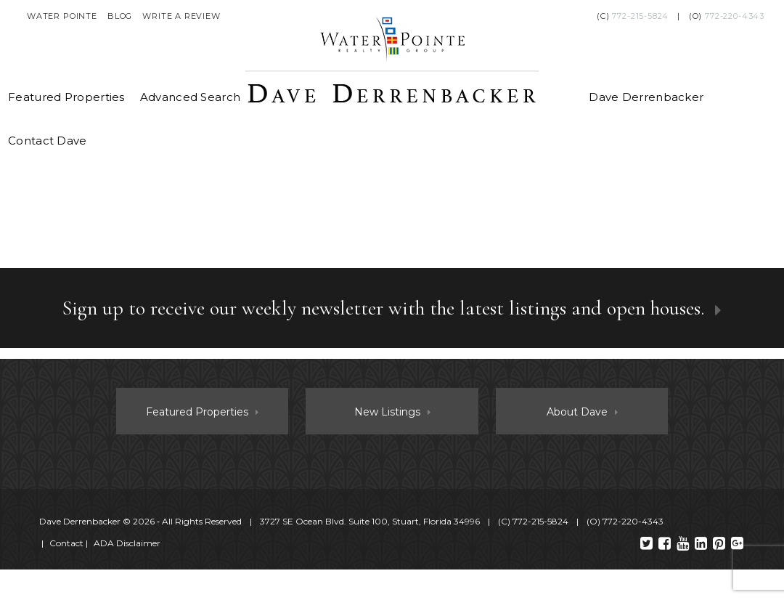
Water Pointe (62, 16)
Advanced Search (190, 97)
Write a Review (181, 16)
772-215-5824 (640, 16)
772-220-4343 (734, 16)
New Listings (387, 411)
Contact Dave (47, 140)
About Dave (577, 411)
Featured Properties (66, 97)
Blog (119, 16)
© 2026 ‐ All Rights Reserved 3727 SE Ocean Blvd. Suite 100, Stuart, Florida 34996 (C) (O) (352, 521)
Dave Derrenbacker (646, 97)
